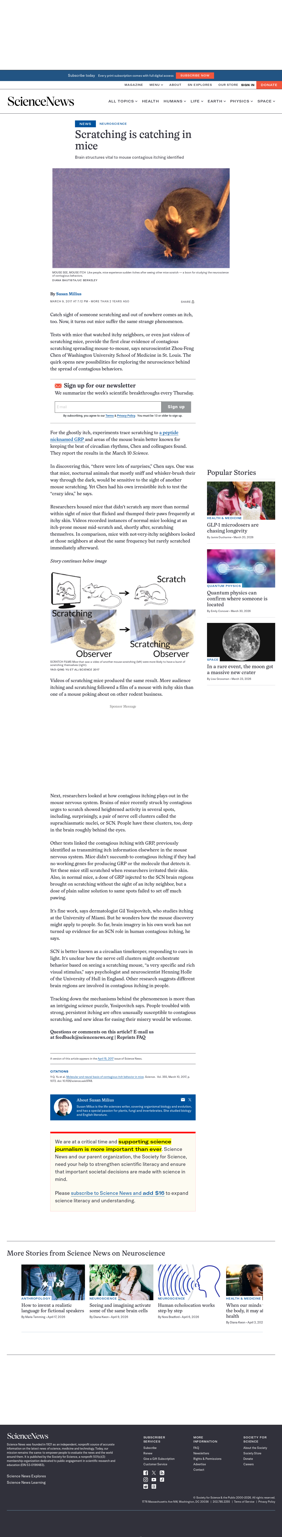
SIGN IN (248, 85)
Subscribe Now (195, 75)
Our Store (228, 85)
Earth (217, 101)
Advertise (199, 1464)
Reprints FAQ (131, 1037)
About (175, 85)
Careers (248, 1464)
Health (150, 101)
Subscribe (150, 1448)
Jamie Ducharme (221, 537)
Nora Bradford (171, 1317)
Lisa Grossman (220, 679)
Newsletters (201, 1453)
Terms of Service (244, 1501)
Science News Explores (26, 1476)
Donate (269, 85)
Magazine (134, 85)
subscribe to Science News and (118, 1193)
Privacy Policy (126, 415)
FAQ (196, 1448)
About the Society (255, 1448)
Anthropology (35, 1298)
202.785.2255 (221, 1501)
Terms (109, 415)
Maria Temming (35, 1317)
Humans (175, 101)
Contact (198, 1469)
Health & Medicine (224, 518)
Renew (147, 1453)
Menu (156, 85)
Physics (241, 101)
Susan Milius (68, 294)
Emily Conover (220, 611)
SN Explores (200, 85)
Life (197, 101)
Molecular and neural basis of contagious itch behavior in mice (105, 1076)
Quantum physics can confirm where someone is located (237, 599)
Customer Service (155, 1464)
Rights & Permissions (207, 1459)
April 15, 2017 (106, 1058)
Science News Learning (26, 1482)
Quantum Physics (224, 586)
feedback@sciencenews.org (84, 1037)
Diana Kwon (101, 1317)
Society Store (252, 1453)
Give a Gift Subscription (159, 1459)
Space (266, 101)
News (85, 124)
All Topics (122, 101)
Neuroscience (113, 123)
